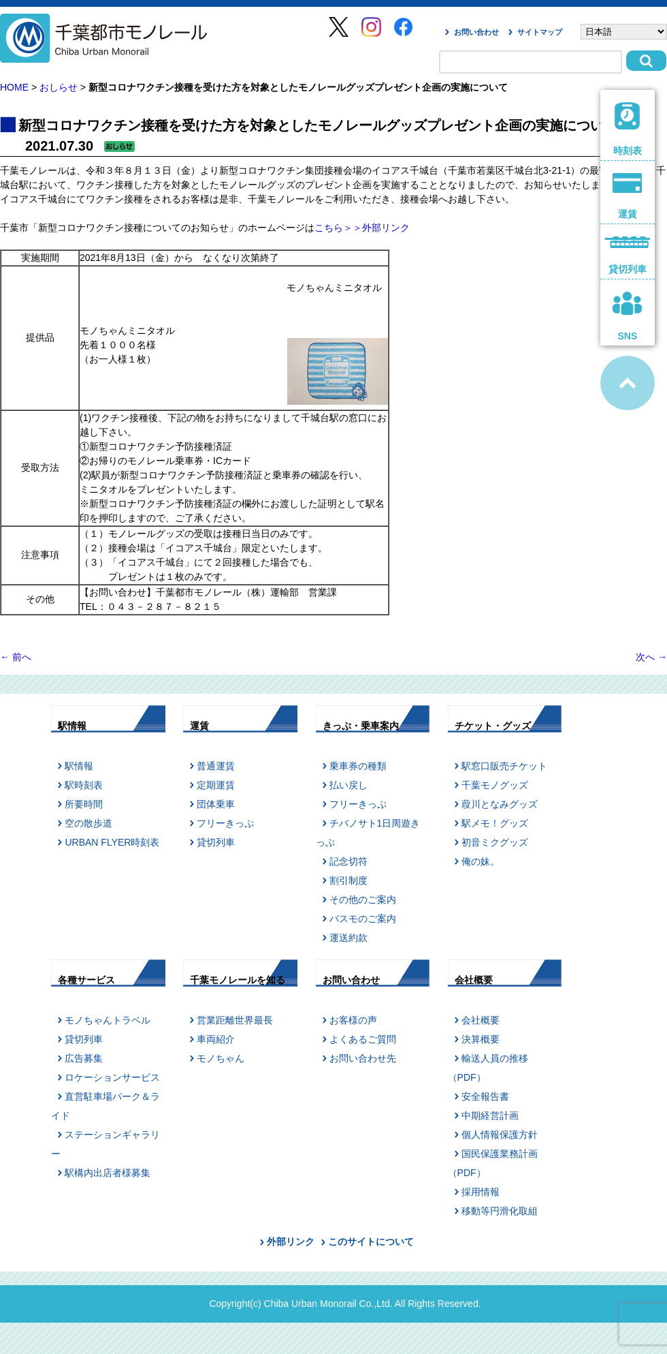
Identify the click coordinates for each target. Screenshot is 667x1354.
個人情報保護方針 (499, 1134)
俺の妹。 (480, 861)
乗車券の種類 (358, 765)
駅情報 (79, 765)
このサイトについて (371, 1241)
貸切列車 (216, 842)
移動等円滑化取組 (499, 1210)
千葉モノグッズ (494, 785)
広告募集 (84, 1058)
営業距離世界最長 (235, 1020)
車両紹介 (216, 1039)
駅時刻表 (84, 785)
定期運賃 (216, 785)
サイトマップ (539, 32)
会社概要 (480, 1020)
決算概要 (480, 1039)
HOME (14, 87)
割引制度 (348, 880)
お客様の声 (353, 1020)
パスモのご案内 (362, 918)
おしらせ (58, 87)
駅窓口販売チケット (504, 765)
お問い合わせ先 (362, 1058)
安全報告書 (485, 1096)
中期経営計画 (490, 1115)
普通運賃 (216, 765)
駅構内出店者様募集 (107, 1172)
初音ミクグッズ (494, 842)
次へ (651, 656)
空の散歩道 (88, 823)
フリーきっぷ (225, 823)
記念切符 (348, 861)
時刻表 (627, 129)
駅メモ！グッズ (494, 823)
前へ (15, 656)
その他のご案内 (362, 899)
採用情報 (480, 1191)
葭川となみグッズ (499, 804)
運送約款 (348, 937)
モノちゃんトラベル (107, 1020)
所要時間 (84, 804)
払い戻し (348, 785)
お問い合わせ (476, 32)
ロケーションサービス (112, 1077)
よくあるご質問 (362, 1039)
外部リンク (290, 1241)
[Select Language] (624, 32)
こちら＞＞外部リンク (362, 227)
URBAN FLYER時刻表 (112, 842)
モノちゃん (220, 1058)
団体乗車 (216, 804)
